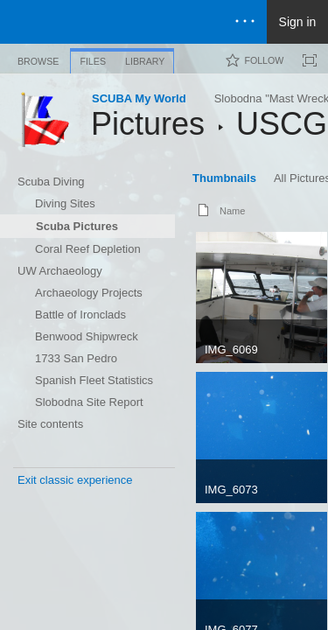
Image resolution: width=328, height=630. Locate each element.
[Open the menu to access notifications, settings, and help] (245, 22)
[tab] (38, 58)
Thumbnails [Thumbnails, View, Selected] (224, 178)
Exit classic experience (75, 479)
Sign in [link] (298, 22)
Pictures (148, 124)
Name (232, 211)
